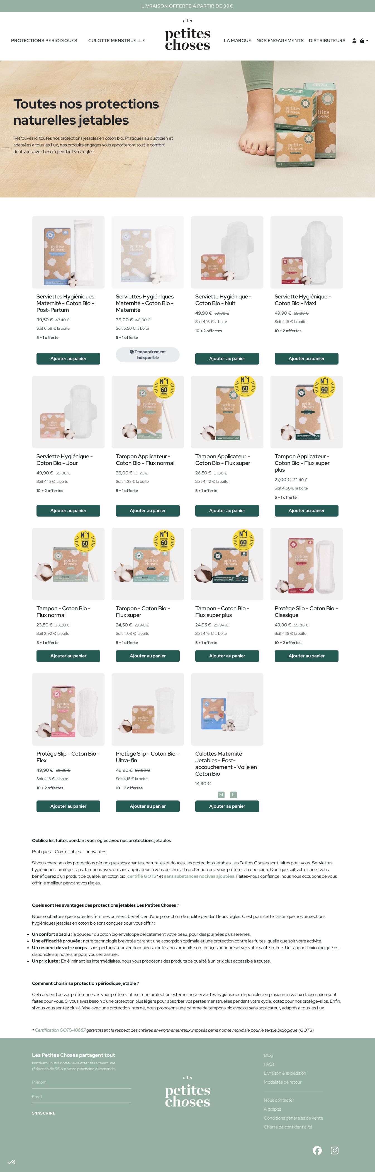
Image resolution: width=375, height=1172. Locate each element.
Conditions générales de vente (293, 1118)
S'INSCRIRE (43, 1113)
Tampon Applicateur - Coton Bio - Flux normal (145, 460)
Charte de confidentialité (288, 1127)
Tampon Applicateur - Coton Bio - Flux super (222, 460)
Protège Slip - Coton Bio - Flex (68, 757)
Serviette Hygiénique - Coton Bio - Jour (64, 460)
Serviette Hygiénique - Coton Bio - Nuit (223, 300)
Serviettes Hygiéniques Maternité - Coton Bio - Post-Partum (65, 303)
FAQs (269, 1064)
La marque (238, 41)
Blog (268, 1055)
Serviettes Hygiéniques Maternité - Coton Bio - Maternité (145, 303)
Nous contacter (279, 1100)
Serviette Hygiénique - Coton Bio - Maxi (303, 300)
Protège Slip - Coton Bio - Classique (306, 612)
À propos (272, 1109)
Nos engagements (280, 41)
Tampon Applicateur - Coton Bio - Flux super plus (302, 463)
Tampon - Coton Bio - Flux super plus (222, 612)
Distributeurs (327, 41)
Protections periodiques (44, 41)
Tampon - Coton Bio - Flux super (143, 612)
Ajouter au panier (68, 358)
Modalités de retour (283, 1082)
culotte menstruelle (116, 41)
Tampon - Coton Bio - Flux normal (63, 612)
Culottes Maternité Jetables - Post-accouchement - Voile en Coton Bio (226, 763)
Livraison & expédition (285, 1073)
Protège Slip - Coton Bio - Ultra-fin (147, 757)
